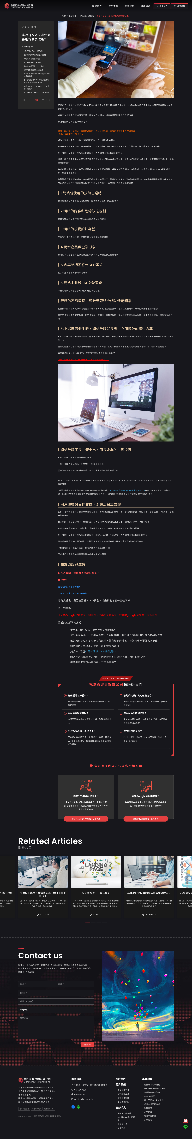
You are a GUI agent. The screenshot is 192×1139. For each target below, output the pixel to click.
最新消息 (146, 6)
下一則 (46, 100)
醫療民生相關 (123, 1098)
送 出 (87, 1044)
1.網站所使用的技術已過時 (33, 51)
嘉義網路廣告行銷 (152, 1092)
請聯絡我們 (132, 684)
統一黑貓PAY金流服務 (153, 1100)
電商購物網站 (123, 1102)
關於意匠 (97, 6)
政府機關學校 (123, 1094)
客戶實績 (113, 6)
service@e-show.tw (82, 1099)
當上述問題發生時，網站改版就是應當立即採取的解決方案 (36, 81)
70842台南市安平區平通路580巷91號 (89, 1085)
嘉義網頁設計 (49, 1109)
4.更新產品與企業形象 (32, 62)
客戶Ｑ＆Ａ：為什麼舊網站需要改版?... (113, 16)
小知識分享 (122, 1124)
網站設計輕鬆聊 (86, 16)
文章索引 (27, 46)
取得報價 (179, 6)
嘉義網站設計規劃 (152, 1084)
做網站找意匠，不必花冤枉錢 (115, 678)
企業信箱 (148, 1112)
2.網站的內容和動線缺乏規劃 (35, 55)
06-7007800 (78, 1089)
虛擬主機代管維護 (152, 1104)
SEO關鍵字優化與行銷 (126, 1118)
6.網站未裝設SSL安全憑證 (33, 70)
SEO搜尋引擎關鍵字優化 (155, 1088)
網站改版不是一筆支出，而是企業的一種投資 (36, 87)
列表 (36, 100)
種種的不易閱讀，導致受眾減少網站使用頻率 (36, 75)
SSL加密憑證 (149, 1096)
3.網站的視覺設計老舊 (32, 59)
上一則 (26, 100)
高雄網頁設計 (36, 1109)
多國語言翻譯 (150, 1116)
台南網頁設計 (24, 1109)
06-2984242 (78, 1094)
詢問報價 (148, 1120)
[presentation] (36, 1046)
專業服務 (129, 6)
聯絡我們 (162, 6)
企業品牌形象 (123, 1090)
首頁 (64, 16)
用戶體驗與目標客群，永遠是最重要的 (90, 504)
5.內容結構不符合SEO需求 (34, 66)
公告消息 (121, 1128)
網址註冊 (148, 1108)
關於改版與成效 (72, 564)
